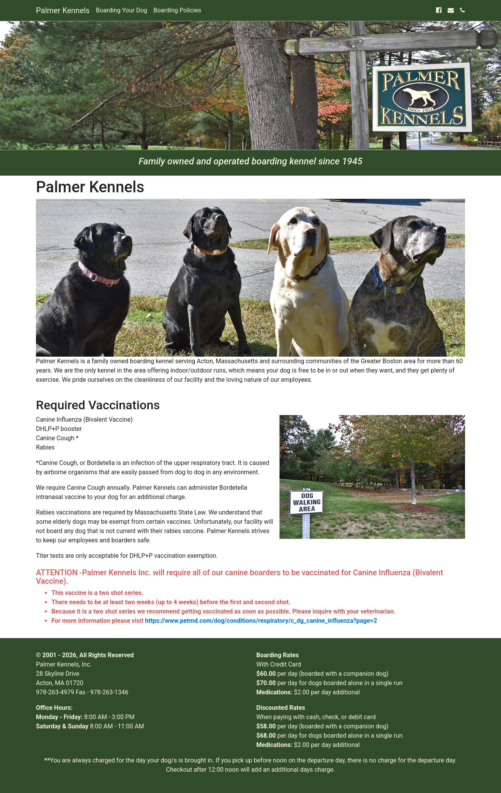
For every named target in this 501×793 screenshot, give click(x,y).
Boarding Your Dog (121, 10)
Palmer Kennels (63, 10)
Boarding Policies (177, 10)
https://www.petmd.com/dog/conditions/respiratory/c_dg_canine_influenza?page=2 (261, 620)
